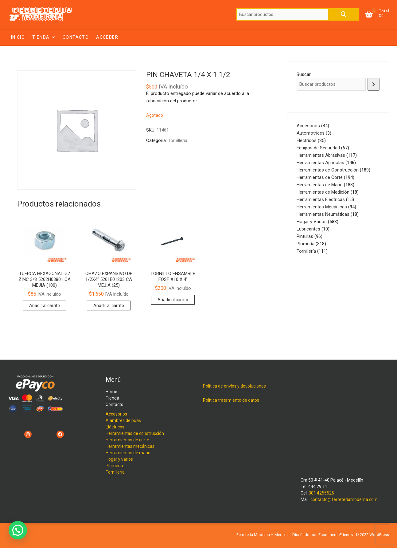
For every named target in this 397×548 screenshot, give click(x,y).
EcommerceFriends (335, 534)
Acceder (107, 37)
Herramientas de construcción (135, 433)
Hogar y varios (119, 459)
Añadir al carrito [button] (44, 305)
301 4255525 (321, 493)
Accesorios (116, 414)
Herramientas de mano (128, 452)
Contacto (76, 37)
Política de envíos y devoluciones (234, 386)
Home (111, 391)
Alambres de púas (123, 420)
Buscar (343, 14)
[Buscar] (373, 84)
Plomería (114, 465)
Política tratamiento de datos (231, 400)
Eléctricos (115, 426)
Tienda (40, 37)
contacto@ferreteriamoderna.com (344, 499)
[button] (18, 530)
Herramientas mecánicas (130, 446)
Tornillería (177, 140)
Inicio (18, 37)
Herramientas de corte (127, 439)
